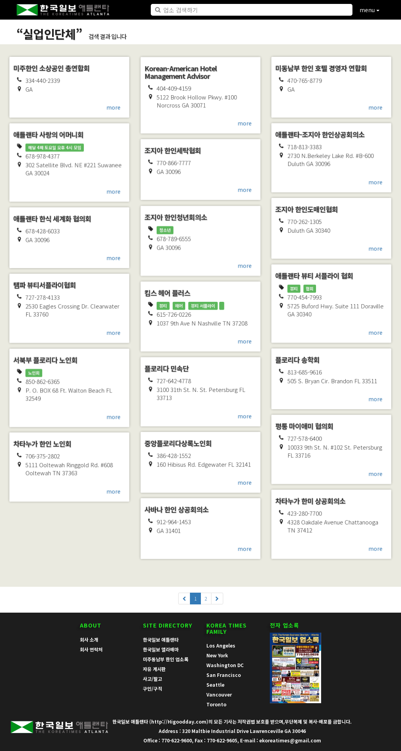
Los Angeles (220, 645)
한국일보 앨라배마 (161, 649)
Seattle (215, 684)
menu (369, 10)
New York (217, 655)
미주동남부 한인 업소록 (165, 659)
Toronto (216, 704)
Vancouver (219, 694)
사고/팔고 (152, 678)
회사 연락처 (91, 649)
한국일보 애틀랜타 (161, 639)
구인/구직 (152, 688)
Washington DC (225, 665)
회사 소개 (89, 639)
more (114, 108)
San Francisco (223, 674)
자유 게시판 (154, 669)
